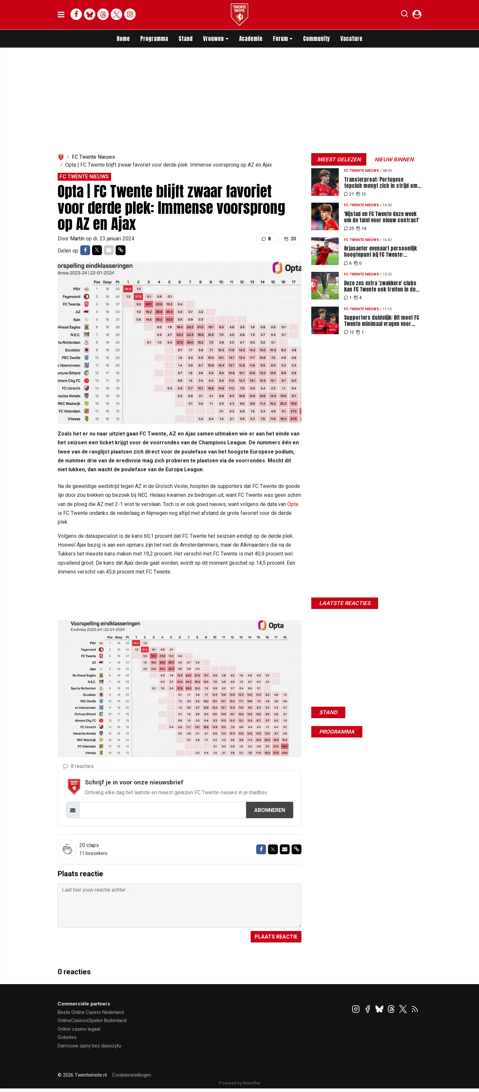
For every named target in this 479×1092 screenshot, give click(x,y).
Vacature (351, 38)
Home (123, 38)
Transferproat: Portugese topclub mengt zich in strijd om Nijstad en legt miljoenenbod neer (382, 182)
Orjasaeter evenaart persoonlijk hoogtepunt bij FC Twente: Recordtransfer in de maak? (380, 251)
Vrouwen (213, 38)
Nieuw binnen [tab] (393, 159)
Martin (78, 238)
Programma (154, 38)
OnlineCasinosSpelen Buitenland (92, 1020)
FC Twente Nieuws (93, 157)
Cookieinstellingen (131, 1075)
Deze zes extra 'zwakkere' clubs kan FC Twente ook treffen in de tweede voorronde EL (380, 286)
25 (349, 228)
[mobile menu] (61, 15)
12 (361, 194)
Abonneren (269, 810)
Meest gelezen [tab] (339, 159)
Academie (250, 38)
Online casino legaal (79, 1029)
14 (361, 228)
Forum (280, 38)
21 (349, 194)
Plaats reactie (276, 937)
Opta (292, 504)
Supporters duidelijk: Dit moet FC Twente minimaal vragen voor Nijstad (381, 320)
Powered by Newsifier (239, 1083)
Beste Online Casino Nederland (91, 1012)
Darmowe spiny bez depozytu (89, 1046)
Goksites (67, 1037)
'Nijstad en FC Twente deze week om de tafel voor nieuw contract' (381, 217)
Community (316, 38)
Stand (186, 38)
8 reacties (78, 766)
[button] (404, 15)
